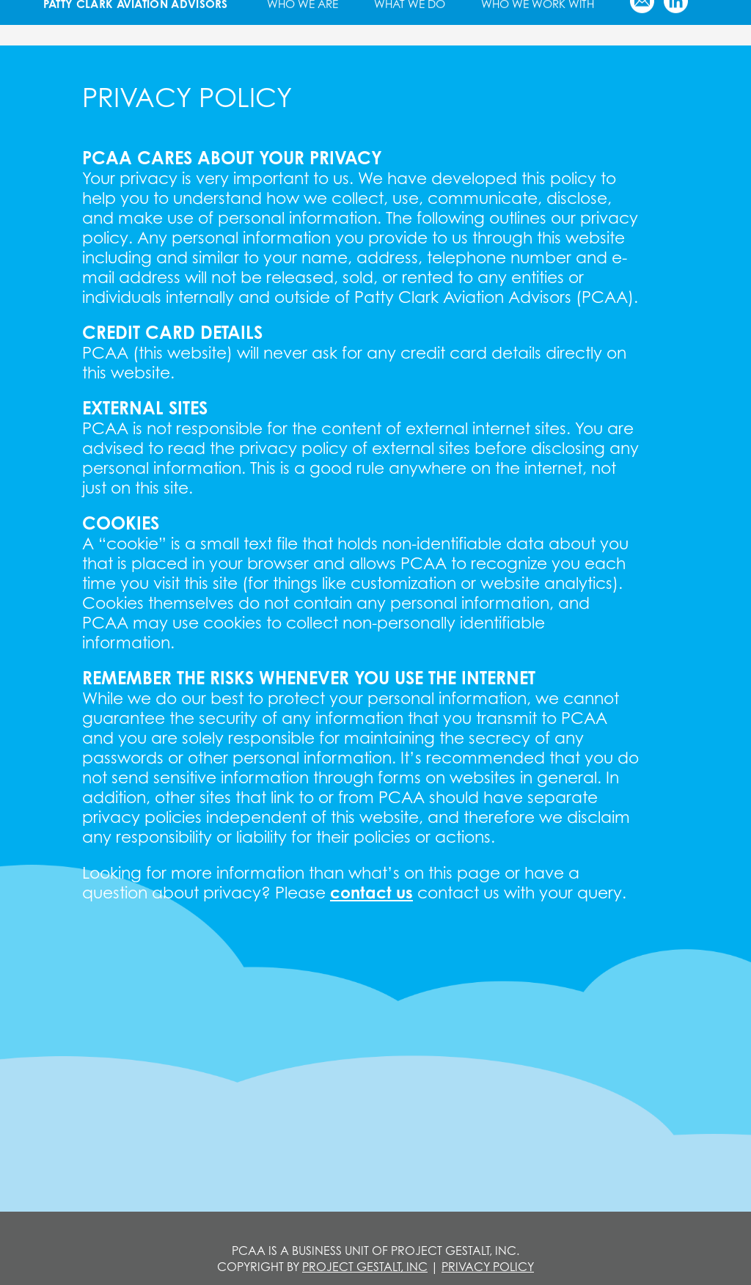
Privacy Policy (488, 1266)
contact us (371, 892)
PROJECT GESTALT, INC (365, 1266)
